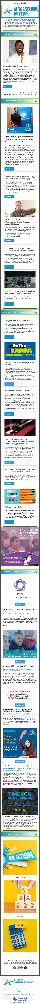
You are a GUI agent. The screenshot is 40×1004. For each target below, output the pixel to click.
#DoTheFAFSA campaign (14, 368)
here (8, 828)
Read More (7, 86)
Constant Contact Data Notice (27, 994)
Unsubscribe (9, 994)
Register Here (20, 604)
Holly (20, 94)
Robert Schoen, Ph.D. (16, 232)
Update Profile (16, 994)
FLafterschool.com (28, 960)
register (8, 400)
